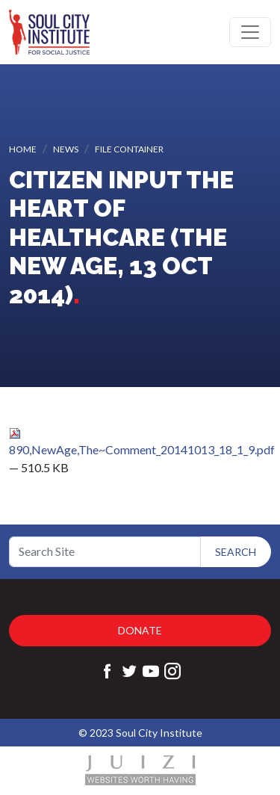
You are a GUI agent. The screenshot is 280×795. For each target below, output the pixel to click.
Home (23, 149)
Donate (140, 630)
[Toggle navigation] (250, 32)
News (65, 149)
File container (129, 149)
